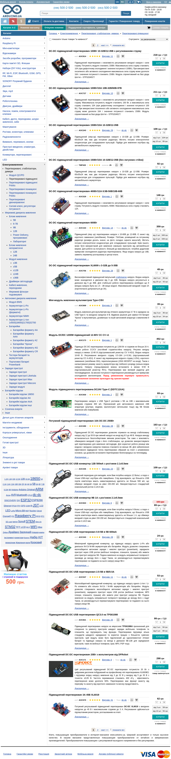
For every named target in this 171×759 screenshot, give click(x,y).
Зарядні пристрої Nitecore (22, 383)
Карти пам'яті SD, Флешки (16, 63)
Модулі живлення (18, 259)
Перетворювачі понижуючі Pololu (22, 194)
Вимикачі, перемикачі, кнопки (18, 142)
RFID (38, 516)
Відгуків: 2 (107, 394)
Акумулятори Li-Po (19, 305)
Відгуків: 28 (107, 270)
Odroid (39, 511)
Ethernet (7, 506)
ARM (39, 489)
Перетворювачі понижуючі (22, 189)
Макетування (9, 127)
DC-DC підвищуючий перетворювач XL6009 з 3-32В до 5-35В (83, 265)
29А (19, 484)
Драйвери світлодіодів (20, 281)
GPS (23, 506)
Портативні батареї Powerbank (19, 363)
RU (122, 2)
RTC (42, 516)
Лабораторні (19, 241)
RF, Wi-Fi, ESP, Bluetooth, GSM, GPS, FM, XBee (22, 74)
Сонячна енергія (13, 409)
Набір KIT (36, 537)
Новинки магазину (30, 27)
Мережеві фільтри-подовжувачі (19, 293)
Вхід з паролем (153, 2)
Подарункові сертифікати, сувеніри (86, 27)
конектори (18, 538)
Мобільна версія (8, 2)
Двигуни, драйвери (12, 106)
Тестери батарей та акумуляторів (19, 356)
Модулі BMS (15, 302)
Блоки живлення (17, 216)
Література (8, 457)
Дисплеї (7, 86)
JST (36, 505)
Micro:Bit (20, 510)
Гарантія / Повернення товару (124, 21)
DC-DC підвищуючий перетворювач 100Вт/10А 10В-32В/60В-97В (85, 88)
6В (40, 484)
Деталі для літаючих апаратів (18, 417)
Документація (43, 2)
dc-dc (37, 494)
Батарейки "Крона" (23, 344)
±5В (15, 266)
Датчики (7, 96)
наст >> (105, 45)
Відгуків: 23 (107, 469)
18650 (35, 478)
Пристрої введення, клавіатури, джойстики (19, 148)
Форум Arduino (26, 2)
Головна (7, 754)
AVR (13, 495)
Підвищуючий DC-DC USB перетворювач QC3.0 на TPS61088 (83, 614)
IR (31, 506)
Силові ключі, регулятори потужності (22, 207)
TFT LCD (21, 527)
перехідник (10, 543)
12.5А (18, 479)
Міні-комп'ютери (11, 48)
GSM (28, 506)
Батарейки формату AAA (23, 335)
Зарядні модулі (17, 387)
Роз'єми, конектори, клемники (18, 132)
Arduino (6, 38)
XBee (40, 527)
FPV (18, 506)
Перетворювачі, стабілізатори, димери (21, 170)
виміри (41, 532)
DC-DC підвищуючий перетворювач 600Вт (73, 222)
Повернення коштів (155, 21)
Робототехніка (10, 101)
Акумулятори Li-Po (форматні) (19, 311)
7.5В (42, 484)
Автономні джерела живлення (20, 298)
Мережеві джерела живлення (20, 212)
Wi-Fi (28, 527)
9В (14, 227)
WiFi (33, 526)
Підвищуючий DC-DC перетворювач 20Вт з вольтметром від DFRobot (88, 654)
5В (14, 220)
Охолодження (10, 437)
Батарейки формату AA (25, 330)
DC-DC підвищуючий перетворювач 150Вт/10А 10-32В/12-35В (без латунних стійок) (96, 160)
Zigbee (5, 532)
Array (8, 495)
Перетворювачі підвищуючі (23, 179)
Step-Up (38, 522)
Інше (7, 412)
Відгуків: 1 (107, 196)
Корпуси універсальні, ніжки (17, 432)
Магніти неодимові (12, 422)
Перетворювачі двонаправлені (17, 201)
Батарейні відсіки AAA (20, 401)
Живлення (20, 543)
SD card (9, 522)
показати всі (118, 45)
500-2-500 (63, 7)
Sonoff (21, 521)
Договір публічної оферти (111, 754)
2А (23, 484)
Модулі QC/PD (16, 175)
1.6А (10, 479)
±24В (15, 274)
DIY (18, 500)
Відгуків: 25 (107, 620)
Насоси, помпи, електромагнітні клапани (19, 112)
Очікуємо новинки (54, 27)
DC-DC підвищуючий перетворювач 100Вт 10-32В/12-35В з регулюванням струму (95, 51)
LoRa (13, 511)
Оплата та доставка (54, 21)
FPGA (14, 506)
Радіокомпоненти (12, 137)
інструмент (9, 538)
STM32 (10, 526)
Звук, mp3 (8, 91)
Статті (33, 21)
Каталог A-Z (9, 27)
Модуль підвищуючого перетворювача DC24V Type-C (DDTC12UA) (86, 389)
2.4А (8, 484)
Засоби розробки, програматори (19, 58)
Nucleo (33, 510)
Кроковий (36, 542)
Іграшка (35, 532)
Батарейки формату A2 (25, 340)
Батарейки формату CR (25, 351)
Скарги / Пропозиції (94, 21)
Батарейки (14, 326)
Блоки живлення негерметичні (17, 246)
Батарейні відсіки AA (20, 398)
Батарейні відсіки (14, 390)
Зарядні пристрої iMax (20, 379)
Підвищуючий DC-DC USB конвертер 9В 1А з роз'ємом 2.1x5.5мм (86, 497)
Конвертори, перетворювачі (17, 154)
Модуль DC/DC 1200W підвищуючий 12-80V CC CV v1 (79, 335)
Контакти (73, 21)
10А (13, 479)
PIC (13, 516)
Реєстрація (43, 754)
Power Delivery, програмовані (21, 236)
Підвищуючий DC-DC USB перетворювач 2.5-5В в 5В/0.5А (81, 571)
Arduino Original (27, 489)
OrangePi (7, 516)
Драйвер (13, 532)
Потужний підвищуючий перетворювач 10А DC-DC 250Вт (81, 421)
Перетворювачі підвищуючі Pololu (23, 184)
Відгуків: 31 (107, 700)
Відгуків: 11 (107, 56)
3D (4, 447)
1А (42, 479)
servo (15, 522)
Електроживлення (13, 164)
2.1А (4, 484)
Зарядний (25, 532)
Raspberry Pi (9, 43)
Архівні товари (10, 467)
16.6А (27, 479)
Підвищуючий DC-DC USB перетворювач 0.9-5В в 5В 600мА (83, 532)
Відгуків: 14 (107, 228)
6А (37, 484)
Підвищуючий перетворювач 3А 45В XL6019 (74, 694)
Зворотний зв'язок (63, 754)
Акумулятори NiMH (19, 316)
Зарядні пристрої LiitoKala (22, 375)
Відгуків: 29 (107, 130)
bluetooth (21, 494)
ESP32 (26, 500)
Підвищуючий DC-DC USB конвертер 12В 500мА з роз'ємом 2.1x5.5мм (88, 463)
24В (15, 255)
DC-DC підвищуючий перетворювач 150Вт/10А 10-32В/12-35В (83, 125)
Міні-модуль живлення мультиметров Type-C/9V (76, 300)
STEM (30, 521)
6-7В (15, 223)
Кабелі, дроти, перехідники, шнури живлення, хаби (21, 120)
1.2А (6, 479)
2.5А (12, 484)
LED (5, 159)
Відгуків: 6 (107, 503)
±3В (15, 263)
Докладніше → (82, 81)
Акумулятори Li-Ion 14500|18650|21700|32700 (22, 321)
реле (27, 542)
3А (26, 484)
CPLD (30, 495)
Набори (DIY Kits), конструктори (19, 68)
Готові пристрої (11, 442)
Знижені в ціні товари (14, 462)
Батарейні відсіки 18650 (21, 394)
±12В (15, 270)
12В (15, 231)
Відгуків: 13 (107, 93)
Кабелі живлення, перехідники (18, 286)
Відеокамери (9, 53)
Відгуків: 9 (107, 305)
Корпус (26, 538)
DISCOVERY (10, 500)
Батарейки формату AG (25, 347)
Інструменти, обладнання (16, 427)
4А (28, 484)
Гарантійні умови (61, 2)
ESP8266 (37, 500)
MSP (27, 511)
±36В (15, 277)
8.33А (6, 490)
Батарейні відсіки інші (20, 405)
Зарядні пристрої (14, 368)
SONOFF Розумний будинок (17, 81)
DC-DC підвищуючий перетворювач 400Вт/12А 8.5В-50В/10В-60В (85, 191)
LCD (41, 506)
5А (31, 484)
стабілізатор (121, 277)
